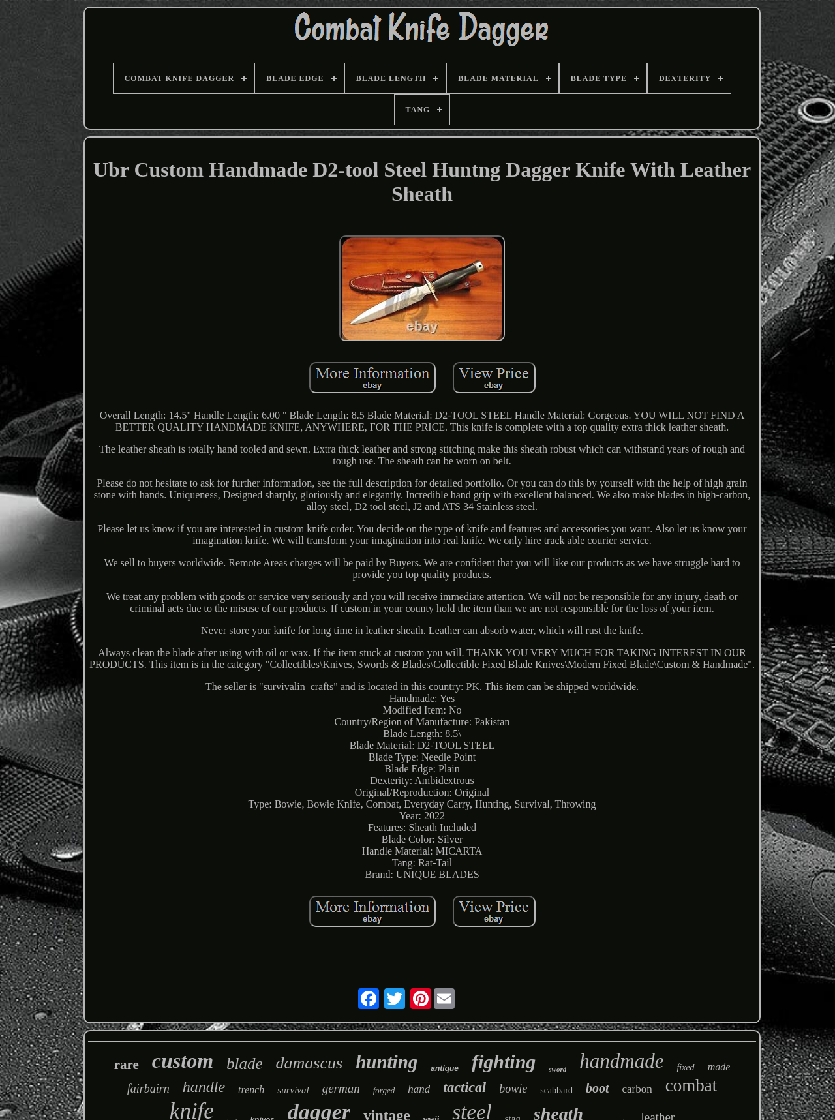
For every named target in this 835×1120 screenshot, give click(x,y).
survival (293, 1090)
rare (126, 1064)
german (341, 1088)
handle (204, 1086)
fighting (504, 1061)
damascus (309, 1062)
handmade (621, 1061)
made (719, 1066)
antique (445, 1068)
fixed (685, 1067)
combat (691, 1085)
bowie (513, 1088)
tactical (464, 1087)
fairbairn (148, 1088)
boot (597, 1088)
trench (251, 1089)
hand (419, 1089)
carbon (637, 1089)
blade (244, 1063)
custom (182, 1060)
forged (384, 1090)
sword (557, 1069)
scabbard (556, 1090)
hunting (387, 1062)
